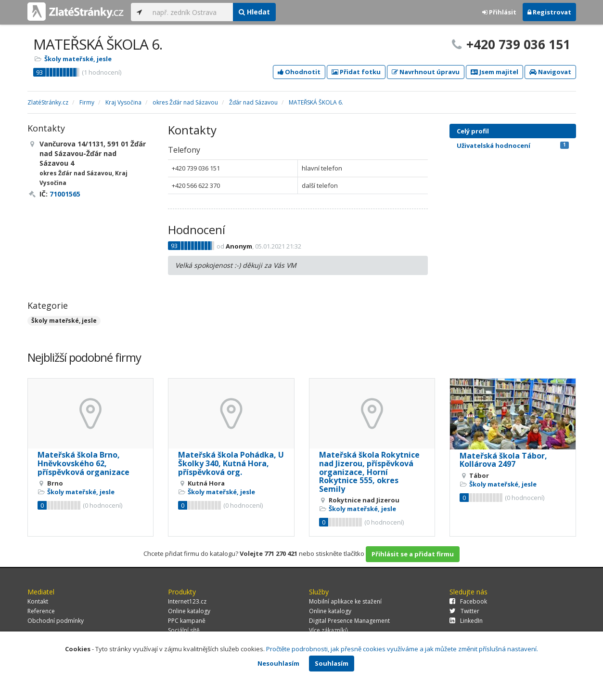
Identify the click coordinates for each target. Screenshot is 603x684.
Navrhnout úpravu (426, 71)
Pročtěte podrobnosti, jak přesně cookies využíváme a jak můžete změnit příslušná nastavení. (402, 649)
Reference (41, 611)
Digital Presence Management (349, 621)
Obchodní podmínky (55, 621)
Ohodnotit (299, 71)
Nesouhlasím (278, 663)
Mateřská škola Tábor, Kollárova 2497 (503, 460)
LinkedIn (466, 621)
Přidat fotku (356, 71)
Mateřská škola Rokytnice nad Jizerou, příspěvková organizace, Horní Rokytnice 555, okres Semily (369, 471)
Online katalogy (189, 611)
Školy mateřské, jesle (78, 58)
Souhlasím (331, 663)
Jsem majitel (494, 71)
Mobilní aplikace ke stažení (345, 601)
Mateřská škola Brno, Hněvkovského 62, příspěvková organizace (83, 463)
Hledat (254, 11)
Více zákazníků (328, 630)
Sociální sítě (184, 630)
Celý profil (473, 131)
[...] (190, 12)
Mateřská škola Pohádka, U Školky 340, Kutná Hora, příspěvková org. (231, 463)
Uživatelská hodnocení (513, 145)
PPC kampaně (186, 621)
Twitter (464, 611)
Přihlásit (499, 12)
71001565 (65, 193)
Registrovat (549, 12)
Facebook (468, 601)
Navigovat (550, 71)
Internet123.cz (187, 601)
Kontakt (37, 601)
